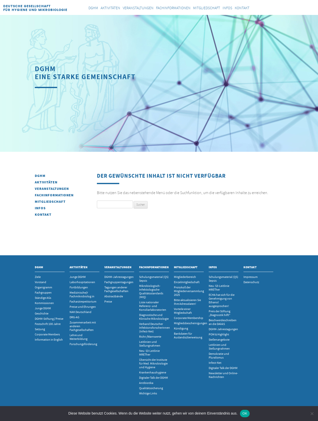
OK (244, 413)
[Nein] (311, 413)
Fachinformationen (54, 195)
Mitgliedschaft (50, 201)
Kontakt (43, 214)
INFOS (40, 208)
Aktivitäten (46, 182)
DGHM (40, 175)
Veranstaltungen (52, 188)
